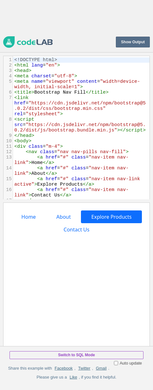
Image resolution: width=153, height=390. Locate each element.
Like (73, 377)
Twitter (84, 368)
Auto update (128, 363)
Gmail (101, 368)
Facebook (64, 368)
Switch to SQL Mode (76, 355)
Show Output (133, 42)
